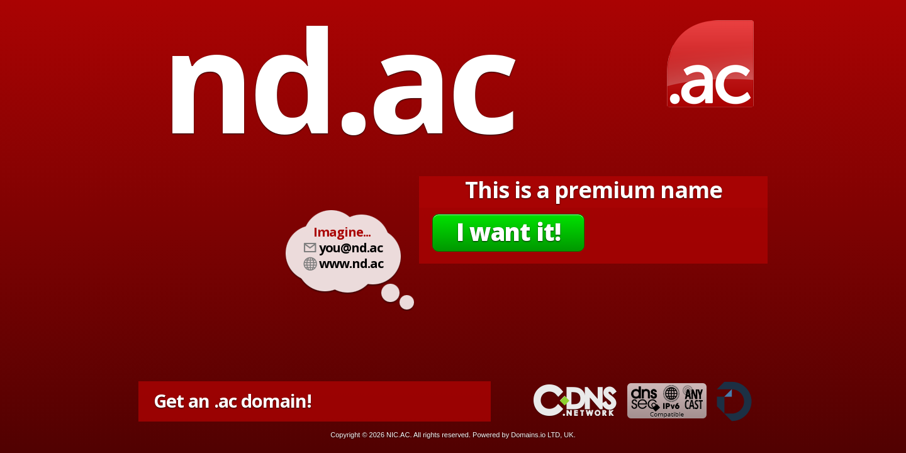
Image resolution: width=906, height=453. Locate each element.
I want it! (508, 231)
